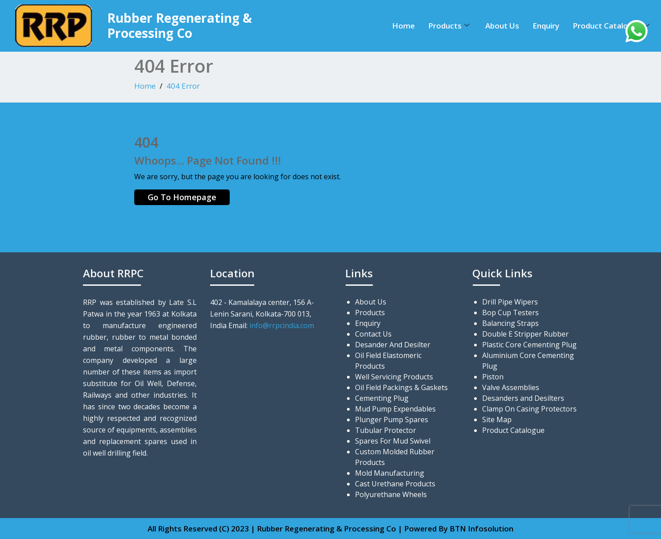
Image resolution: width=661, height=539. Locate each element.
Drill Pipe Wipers (510, 302)
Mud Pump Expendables (395, 409)
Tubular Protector (385, 430)
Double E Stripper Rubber (525, 334)
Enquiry (546, 26)
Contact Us (373, 334)
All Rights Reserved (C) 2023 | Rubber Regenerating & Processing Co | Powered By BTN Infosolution (330, 528)
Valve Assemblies (510, 387)
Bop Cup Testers (510, 312)
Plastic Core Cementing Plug (529, 345)
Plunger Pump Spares (391, 419)
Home (403, 26)
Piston (493, 377)
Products (448, 26)
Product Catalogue (611, 26)
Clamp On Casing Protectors (529, 409)
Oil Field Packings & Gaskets (401, 387)
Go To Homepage (182, 197)
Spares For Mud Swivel (392, 441)
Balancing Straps (510, 323)
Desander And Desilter (392, 345)
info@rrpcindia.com (281, 325)
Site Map (497, 419)
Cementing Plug (382, 398)
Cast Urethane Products (395, 484)
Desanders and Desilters (523, 398)
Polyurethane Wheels (391, 494)
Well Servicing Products (394, 377)
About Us (502, 26)
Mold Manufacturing (389, 473)
